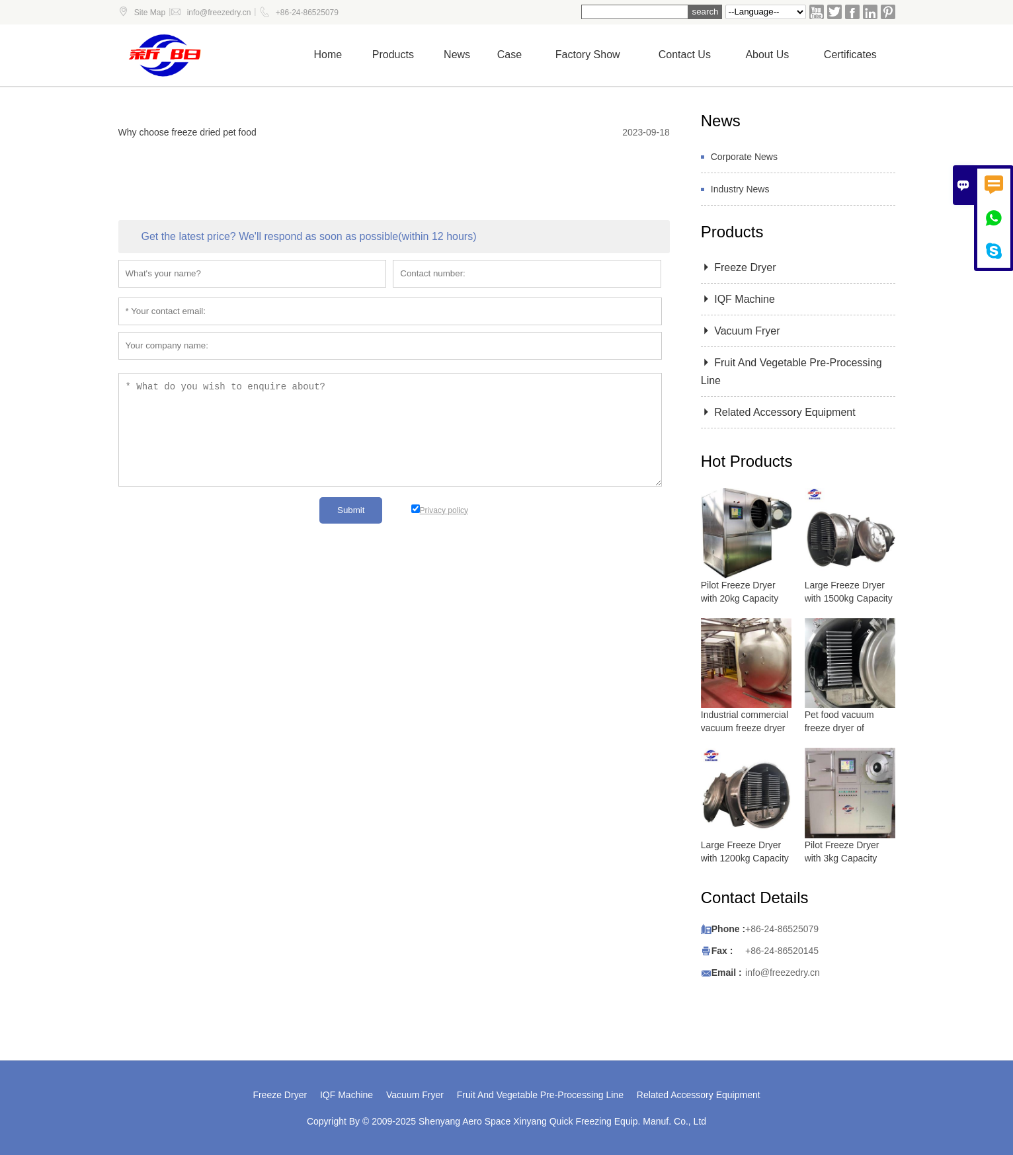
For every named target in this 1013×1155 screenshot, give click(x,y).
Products (393, 54)
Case (509, 54)
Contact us (685, 54)
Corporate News (744, 156)
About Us (767, 54)
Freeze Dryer (738, 267)
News (457, 54)
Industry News (740, 189)
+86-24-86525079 (307, 12)
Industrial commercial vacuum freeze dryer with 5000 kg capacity (745, 727)
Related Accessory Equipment (778, 412)
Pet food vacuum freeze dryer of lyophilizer (839, 727)
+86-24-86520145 (782, 950)
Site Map (149, 12)
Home (328, 54)
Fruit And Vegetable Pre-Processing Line (540, 1095)
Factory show (587, 54)
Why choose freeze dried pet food (187, 132)
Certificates (850, 54)
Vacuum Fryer (740, 331)
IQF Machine (738, 299)
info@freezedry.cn (219, 12)
